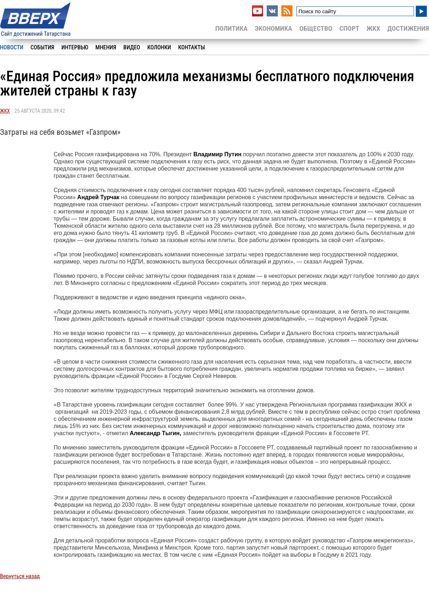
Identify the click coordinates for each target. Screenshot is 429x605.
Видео (131, 47)
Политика (231, 28)
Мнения (105, 47)
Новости (11, 47)
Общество (315, 28)
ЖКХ (373, 28)
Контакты (191, 47)
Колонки (159, 47)
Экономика (273, 28)
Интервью (74, 47)
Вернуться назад (20, 576)
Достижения (408, 28)
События (42, 47)
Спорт (349, 28)
